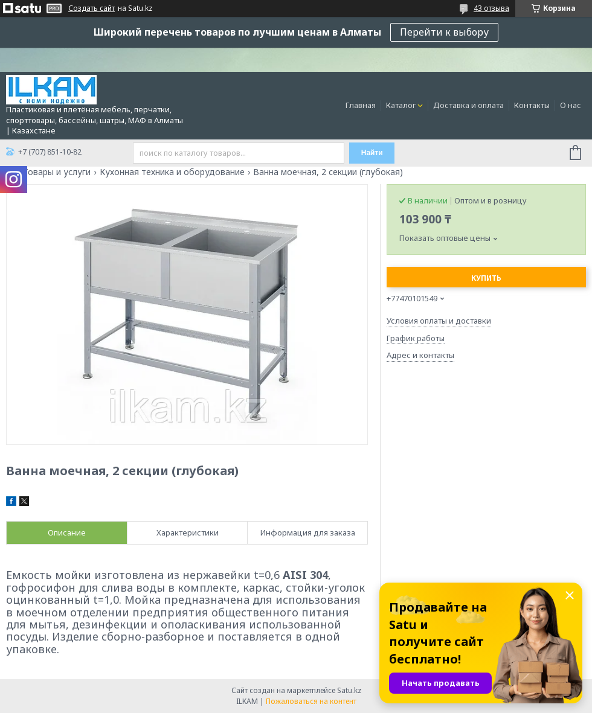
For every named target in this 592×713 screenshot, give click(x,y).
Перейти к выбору (444, 32)
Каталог (401, 105)
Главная (361, 105)
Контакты (532, 105)
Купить (486, 278)
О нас (570, 105)
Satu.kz (349, 690)
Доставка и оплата (468, 105)
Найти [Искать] (372, 153)
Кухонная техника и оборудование (172, 172)
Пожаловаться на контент (311, 701)
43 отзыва (491, 8)
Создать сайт (91, 8)
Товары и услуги (57, 172)
